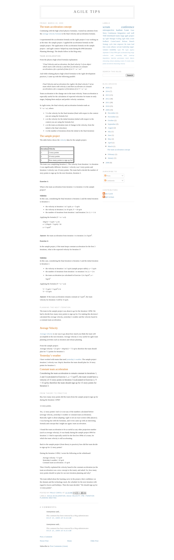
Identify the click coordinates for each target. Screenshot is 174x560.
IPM (82, 496)
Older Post (94, 541)
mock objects (129, 58)
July (109, 131)
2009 (108, 110)
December (112, 113)
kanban (119, 30)
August (111, 128)
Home (69, 541)
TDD (105, 36)
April (110, 143)
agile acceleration (56, 496)
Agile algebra (129, 50)
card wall (130, 33)
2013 (108, 95)
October (111, 120)
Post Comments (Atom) (59, 546)
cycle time (112, 44)
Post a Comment (46, 537)
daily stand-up (129, 55)
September (112, 124)
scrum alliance (111, 47)
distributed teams (113, 36)
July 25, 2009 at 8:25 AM (58, 530)
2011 (108, 102)
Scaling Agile (120, 39)
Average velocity (46, 334)
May (110, 139)
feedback (106, 41)
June (110, 135)
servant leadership (123, 47)
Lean (126, 30)
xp (104, 38)
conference (127, 27)
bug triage (131, 52)
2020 (108, 88)
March (110, 146)
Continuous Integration (117, 33)
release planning (115, 61)
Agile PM (120, 50)
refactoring (106, 61)
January (111, 158)
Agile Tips (87, 12)
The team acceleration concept (118, 150)
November (112, 117)
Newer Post (44, 541)
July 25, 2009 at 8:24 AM (58, 518)
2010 (108, 106)
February (111, 154)
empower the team (123, 44)
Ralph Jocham (108, 197)
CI (109, 52)
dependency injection (109, 58)
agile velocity (73, 496)
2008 (108, 163)
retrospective (108, 30)
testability (113, 50)
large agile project (127, 36)
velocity (63, 140)
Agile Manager (110, 39)
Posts (107, 176)
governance (120, 58)
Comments (109, 180)
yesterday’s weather (74, 359)
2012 (108, 99)
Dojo (112, 52)
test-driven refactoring (113, 63)
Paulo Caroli (108, 194)
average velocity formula (52, 34)
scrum (106, 27)
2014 (108, 91)
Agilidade (106, 52)
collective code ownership (112, 55)
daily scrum (130, 39)
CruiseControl (115, 41)
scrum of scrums (125, 61)
